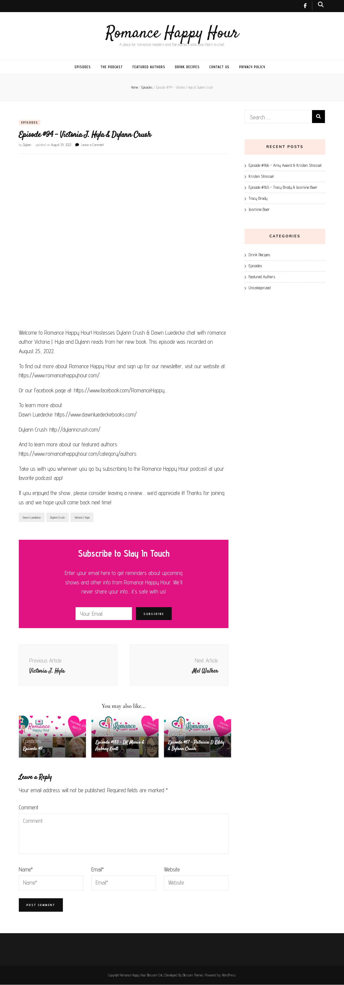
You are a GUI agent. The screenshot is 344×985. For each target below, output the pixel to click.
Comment (28, 807)
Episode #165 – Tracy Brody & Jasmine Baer (283, 187)
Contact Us (219, 67)
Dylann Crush (57, 518)
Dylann (27, 145)
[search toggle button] (321, 4)
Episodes (83, 67)
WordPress (229, 975)
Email (97, 869)
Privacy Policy (252, 67)
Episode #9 (33, 749)
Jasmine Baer (259, 209)
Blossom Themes (193, 975)
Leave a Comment (92, 145)
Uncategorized (260, 287)
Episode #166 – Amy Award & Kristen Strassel (285, 165)
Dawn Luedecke (32, 518)
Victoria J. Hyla (81, 518)
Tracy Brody (258, 198)
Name (26, 869)
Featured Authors (148, 67)
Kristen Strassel (261, 176)
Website (172, 869)
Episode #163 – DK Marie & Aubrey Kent (120, 746)
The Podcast (112, 67)
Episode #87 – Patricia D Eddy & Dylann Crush (196, 746)
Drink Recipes (187, 67)
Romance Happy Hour (172, 33)
